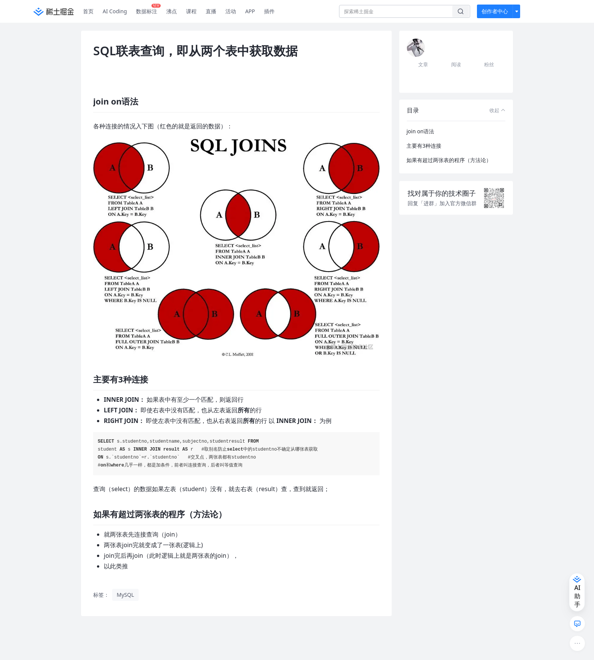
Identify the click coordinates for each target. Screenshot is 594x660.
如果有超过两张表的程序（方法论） (448, 160)
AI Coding (115, 11)
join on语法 (420, 131)
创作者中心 (494, 11)
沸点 (171, 11)
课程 (191, 11)
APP (250, 11)
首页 (88, 11)
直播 (211, 11)
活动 (230, 11)
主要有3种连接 (423, 145)
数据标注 (148, 9)
